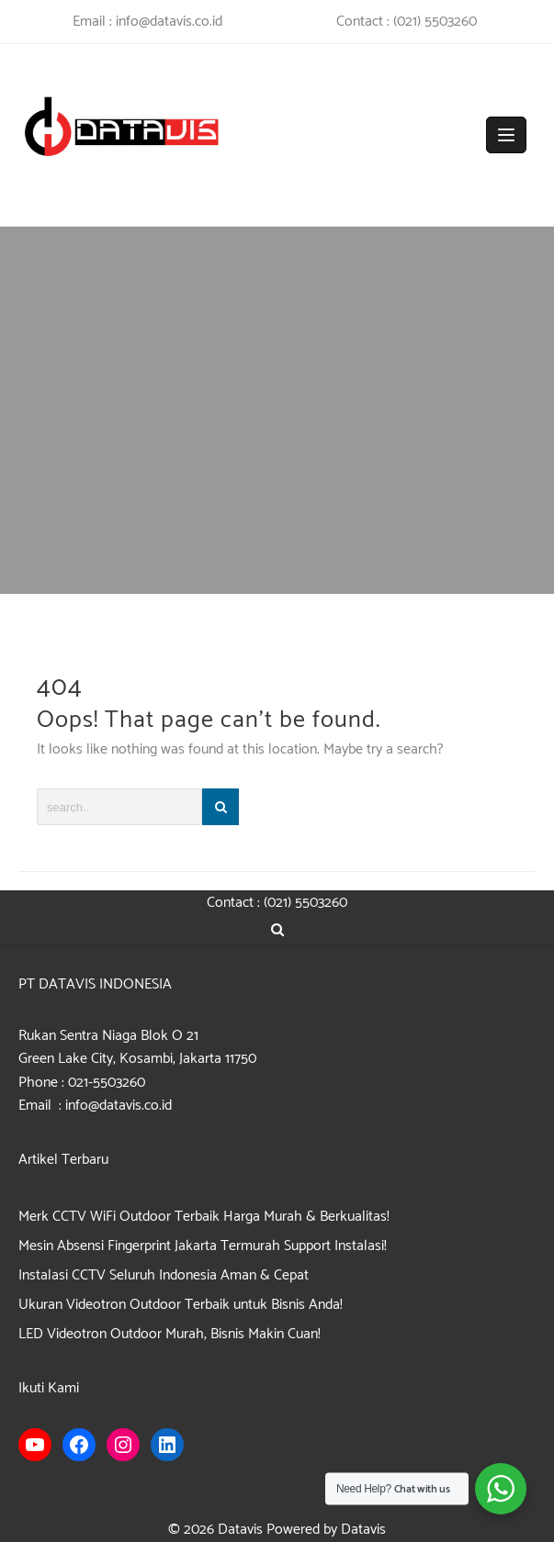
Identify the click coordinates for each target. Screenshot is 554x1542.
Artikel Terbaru (63, 1159)
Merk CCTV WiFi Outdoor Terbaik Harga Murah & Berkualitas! (204, 1216)
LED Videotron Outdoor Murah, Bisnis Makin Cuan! (169, 1334)
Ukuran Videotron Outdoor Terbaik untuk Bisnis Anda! (180, 1304)
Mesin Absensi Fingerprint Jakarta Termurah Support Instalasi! (202, 1246)
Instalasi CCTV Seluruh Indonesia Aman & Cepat (163, 1275)
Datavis (240, 1529)
